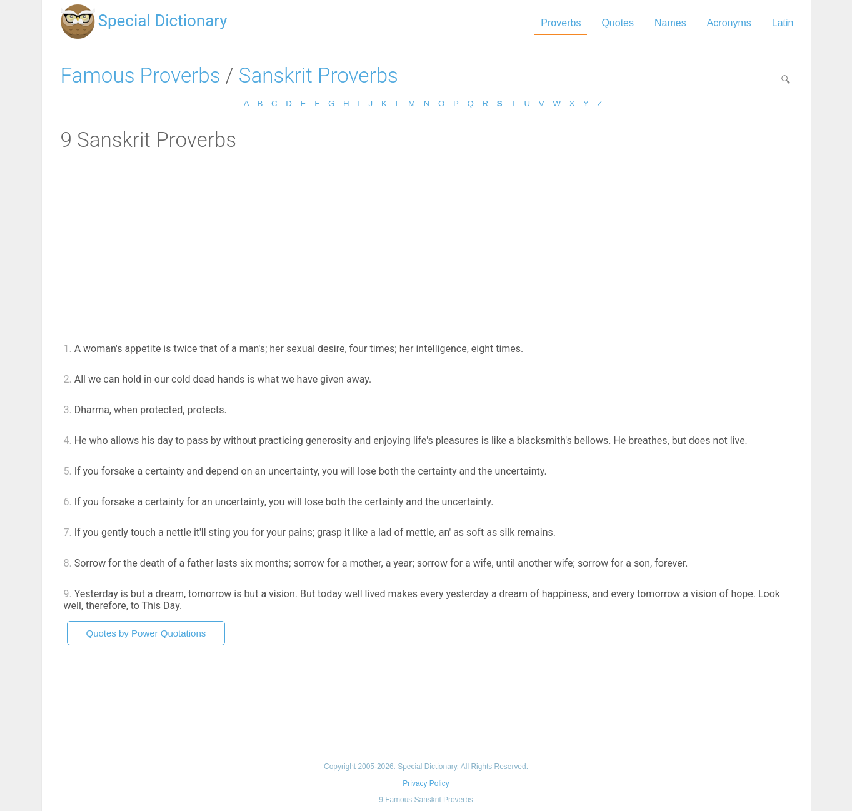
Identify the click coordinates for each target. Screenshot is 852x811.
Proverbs (561, 23)
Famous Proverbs (141, 75)
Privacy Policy (426, 783)
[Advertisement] (426, 245)
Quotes (617, 23)
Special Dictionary (163, 20)
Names (670, 23)
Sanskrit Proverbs (318, 75)
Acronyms (729, 23)
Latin (783, 23)
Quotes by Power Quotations (146, 633)
